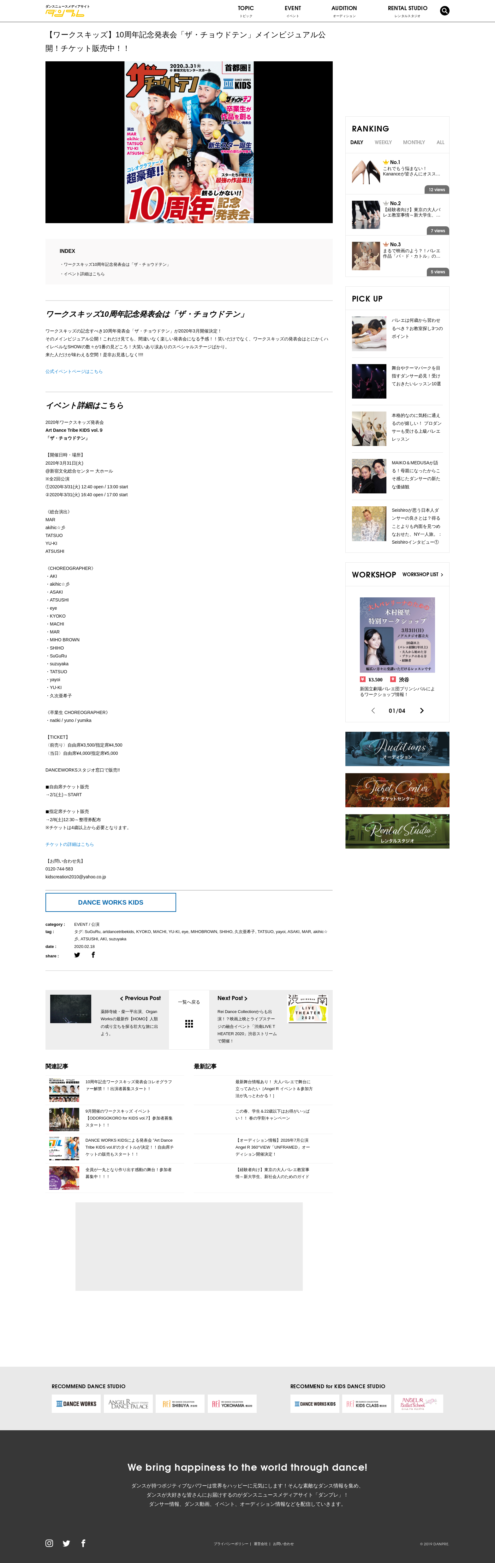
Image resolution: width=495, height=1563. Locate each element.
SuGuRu (92, 931)
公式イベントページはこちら (74, 371)
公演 (95, 924)
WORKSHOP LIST (423, 574)
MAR (306, 931)
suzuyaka (117, 939)
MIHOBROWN (204, 931)
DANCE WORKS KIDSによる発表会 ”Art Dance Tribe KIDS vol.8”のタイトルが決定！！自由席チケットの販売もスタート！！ (130, 1147)
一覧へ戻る (189, 1013)
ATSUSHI (89, 939)
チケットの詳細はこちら (69, 844)
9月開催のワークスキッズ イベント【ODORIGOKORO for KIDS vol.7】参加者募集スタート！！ (129, 1118)
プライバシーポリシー (231, 1544)
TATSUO (266, 931)
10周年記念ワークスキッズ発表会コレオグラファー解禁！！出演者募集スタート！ (129, 1085)
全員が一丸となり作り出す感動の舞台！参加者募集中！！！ (129, 1173)
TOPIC (246, 11)
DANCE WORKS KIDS (110, 902)
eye (185, 931)
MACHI (159, 931)
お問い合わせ (283, 1544)
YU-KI (174, 931)
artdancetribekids (118, 931)
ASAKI (294, 931)
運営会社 (261, 1544)
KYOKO (143, 931)
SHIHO (225, 931)
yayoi (280, 931)
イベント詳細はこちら (84, 274)
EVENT (293, 11)
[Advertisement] (138, 1246)
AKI (103, 939)
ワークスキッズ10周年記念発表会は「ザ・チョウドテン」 (117, 264)
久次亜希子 (245, 931)
